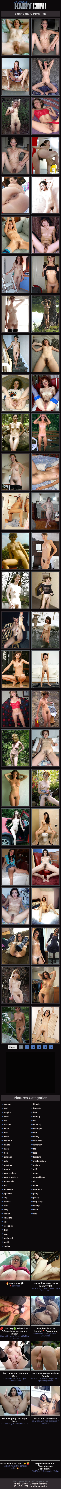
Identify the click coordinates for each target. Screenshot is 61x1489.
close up (37, 1124)
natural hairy (39, 1177)
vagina (7, 1246)
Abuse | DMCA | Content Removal (30, 1484)
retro (6, 1206)
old (34, 1181)
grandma (8, 1165)
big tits (7, 1145)
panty (35, 1193)
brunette (37, 1108)
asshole (7, 1124)
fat (34, 1149)
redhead (7, 1201)
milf (35, 1169)
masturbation (39, 1161)
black (6, 1149)
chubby (36, 1116)
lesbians (37, 1157)
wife (35, 1214)
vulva (35, 1210)
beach (6, 1137)
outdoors (37, 1189)
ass (5, 1120)
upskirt (7, 1242)
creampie (37, 1128)
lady (5, 1197)
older (35, 1185)
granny (7, 1169)
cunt (35, 1133)
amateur (7, 1104)
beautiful (8, 1141)
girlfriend (8, 1157)
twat (5, 1234)
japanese (8, 1193)
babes (6, 1128)
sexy (6, 1210)
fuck (6, 1153)
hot (5, 1185)
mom (35, 1173)
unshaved (8, 1238)
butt (35, 1112)
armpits (7, 1112)
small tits (8, 1218)
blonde (36, 1104)
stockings (8, 1226)
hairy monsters (11, 1177)
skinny (7, 1214)
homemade (9, 1181)
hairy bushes (10, 1173)
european (37, 1141)
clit (34, 1120)
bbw (5, 1133)
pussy (36, 1197)
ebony (36, 1137)
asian (6, 1116)
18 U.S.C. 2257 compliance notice (30, 1486)
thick (6, 1230)
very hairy (37, 1201)
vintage (36, 1206)
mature (36, 1165)
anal (5, 1108)
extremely (37, 1145)
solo (6, 1222)
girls (6, 1161)
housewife (8, 1189)
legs (35, 1153)
